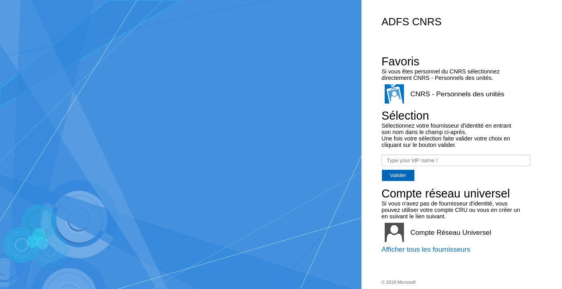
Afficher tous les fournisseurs (425, 249)
